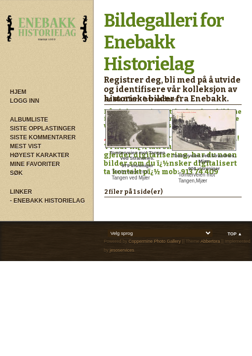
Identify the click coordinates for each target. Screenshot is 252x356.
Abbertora (210, 241)
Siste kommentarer (43, 137)
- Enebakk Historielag (47, 200)
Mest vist (25, 146)
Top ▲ (234, 233)
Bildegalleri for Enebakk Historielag (164, 42)
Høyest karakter (39, 155)
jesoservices (122, 250)
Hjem (18, 92)
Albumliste (29, 119)
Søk (16, 173)
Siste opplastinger (43, 128)
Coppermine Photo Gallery (154, 241)
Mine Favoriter (35, 164)
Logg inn (24, 100)
